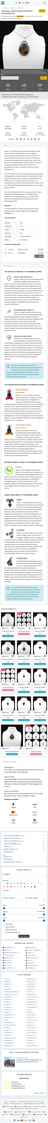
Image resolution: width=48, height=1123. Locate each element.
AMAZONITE (31, 979)
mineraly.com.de (34, 1111)
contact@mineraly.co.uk (16, 1108)
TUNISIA (8, 965)
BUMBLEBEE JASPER (11, 991)
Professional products (13, 862)
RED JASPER (31, 1030)
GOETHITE (8, 1007)
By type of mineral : (9, 898)
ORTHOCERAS (9, 1022)
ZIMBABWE (32, 968)
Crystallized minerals (13, 841)
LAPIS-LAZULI (32, 1015)
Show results (24, 936)
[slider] (4, 908)
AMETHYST (31, 981)
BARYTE (30, 989)
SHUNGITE (31, 1035)
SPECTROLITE (32, 1038)
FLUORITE (8, 1004)
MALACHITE (31, 1017)
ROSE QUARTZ (32, 1032)
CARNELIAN (31, 994)
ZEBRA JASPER (32, 1045)
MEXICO (8, 960)
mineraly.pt (38, 1114)
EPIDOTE (8, 1002)
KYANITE (30, 1012)
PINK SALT (31, 1025)
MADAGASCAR (33, 957)
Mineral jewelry (11, 849)
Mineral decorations (13, 838)
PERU (30, 960)
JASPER (7, 1012)
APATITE (7, 986)
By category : (7, 874)
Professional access (16, 1103)
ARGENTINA (32, 947)
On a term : (6, 890)
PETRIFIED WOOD (10, 1025)
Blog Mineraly (8, 1106)
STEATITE (30, 1040)
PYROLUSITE (31, 1027)
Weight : (5, 912)
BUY (42, 11)
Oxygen (11, 249)
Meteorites (9, 852)
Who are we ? (32, 1101)
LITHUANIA (32, 955)
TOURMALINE (9, 1043)
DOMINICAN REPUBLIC (12, 952)
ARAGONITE (31, 986)
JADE (29, 1009)
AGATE (7, 979)
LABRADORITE (9, 1015)
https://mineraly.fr (33, 1108)
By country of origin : (32, 898)
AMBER (7, 981)
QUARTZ (8, 1030)
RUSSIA (31, 963)
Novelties (8, 857)
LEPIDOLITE (8, 1017)
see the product (8, 636)
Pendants (20, 8)
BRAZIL (8, 950)
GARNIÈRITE (31, 1004)
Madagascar (24, 135)
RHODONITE (9, 1032)
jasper (5, 628)
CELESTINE (8, 997)
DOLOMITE (31, 999)
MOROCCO (9, 957)
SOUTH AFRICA (10, 968)
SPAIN (30, 952)
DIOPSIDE (8, 999)
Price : (5, 905)
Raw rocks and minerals (14, 835)
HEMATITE (8, 1009)
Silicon (10, 253)
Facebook (18, 1106)
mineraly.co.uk (20, 1111)
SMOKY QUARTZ (10, 1038)
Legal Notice (13, 1101)
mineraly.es (15, 1114)
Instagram (27, 1106)
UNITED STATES (33, 965)
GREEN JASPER (32, 1007)
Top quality (8, 859)
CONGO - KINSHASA (34, 950)
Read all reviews (39, 1093)
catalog (5, 8)
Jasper (40, 128)
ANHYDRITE (31, 984)
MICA (6, 1020)
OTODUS (30, 1022)
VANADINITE (8, 1045)
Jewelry (12, 8)
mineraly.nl (26, 1114)
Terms (6, 1101)
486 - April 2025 (40, 135)
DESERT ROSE (32, 997)
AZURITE (7, 989)
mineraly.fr (8, 1111)
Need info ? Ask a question (10, 78)
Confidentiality (22, 1101)
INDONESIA (9, 955)
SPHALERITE (8, 1040)
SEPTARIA (8, 1035)
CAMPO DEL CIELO (10, 994)
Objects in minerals (12, 844)
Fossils (8, 846)
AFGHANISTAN (10, 947)
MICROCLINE (32, 1020)
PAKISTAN (8, 963)
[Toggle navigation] (44, 3)
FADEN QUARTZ (32, 1002)
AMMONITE (8, 984)
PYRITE (7, 1027)
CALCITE (31, 991)
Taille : (5, 918)
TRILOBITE (31, 1043)
